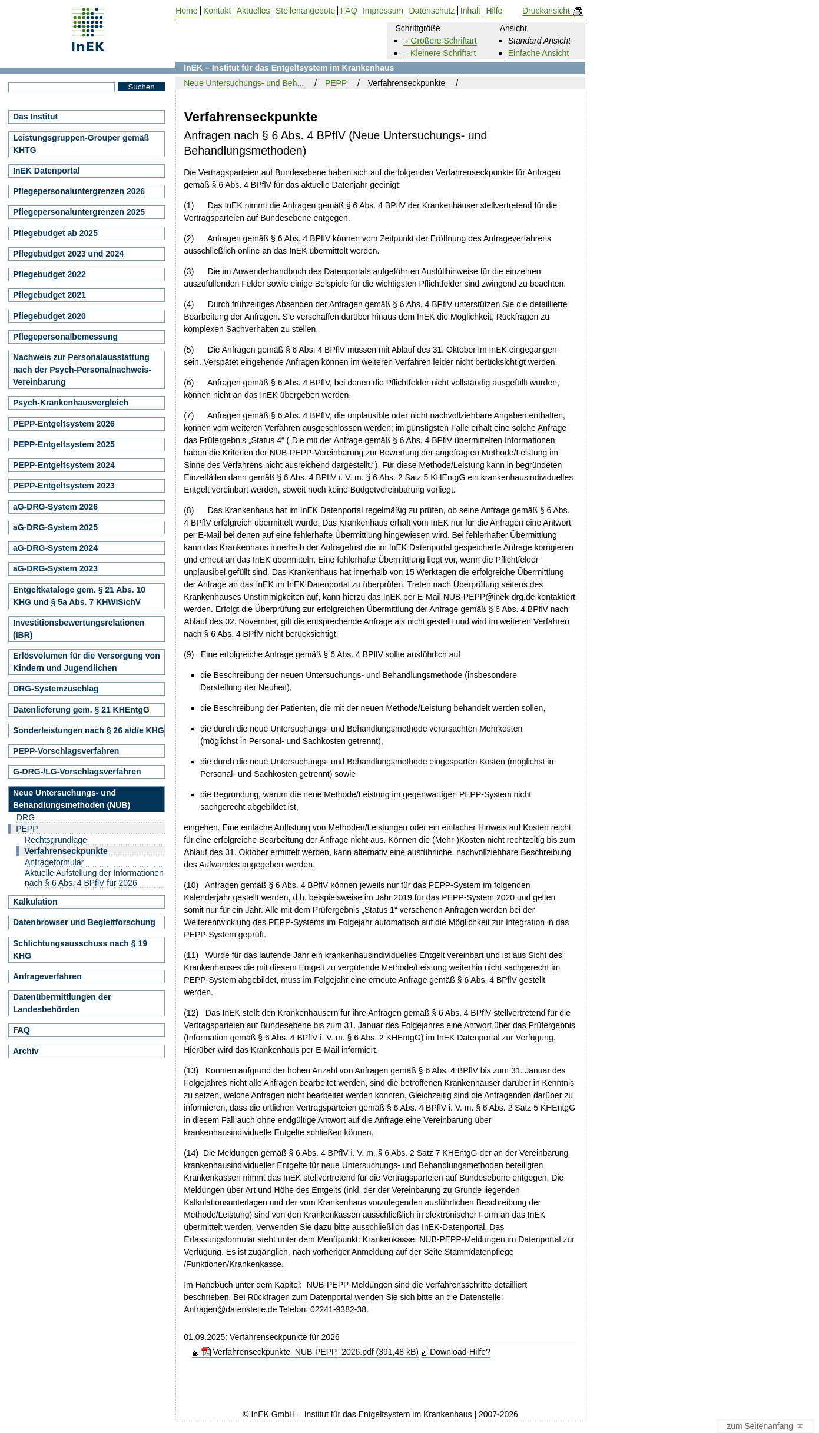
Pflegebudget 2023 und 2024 (68, 253)
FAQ (21, 1030)
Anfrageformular (54, 862)
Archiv (26, 1051)
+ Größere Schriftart (439, 40)
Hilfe (494, 10)
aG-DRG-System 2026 (55, 506)
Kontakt (217, 10)
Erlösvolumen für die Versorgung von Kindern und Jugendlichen (86, 662)
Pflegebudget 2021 (49, 295)
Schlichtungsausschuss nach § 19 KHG (80, 949)
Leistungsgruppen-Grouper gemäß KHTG (81, 144)
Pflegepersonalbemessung (65, 336)
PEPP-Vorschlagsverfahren (66, 751)
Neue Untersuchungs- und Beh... (244, 83)
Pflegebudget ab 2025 (55, 233)
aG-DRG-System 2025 (55, 527)
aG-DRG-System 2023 (55, 568)
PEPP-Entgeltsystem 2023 (64, 485)
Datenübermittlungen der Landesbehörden (62, 1003)
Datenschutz (432, 10)
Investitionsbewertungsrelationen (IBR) (78, 629)
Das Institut (35, 116)
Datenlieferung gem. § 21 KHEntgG (81, 709)
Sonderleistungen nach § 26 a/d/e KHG (88, 730)
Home (186, 10)
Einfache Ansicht (538, 53)
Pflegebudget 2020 (49, 316)
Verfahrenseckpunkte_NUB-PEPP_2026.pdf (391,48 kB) (310, 1351)
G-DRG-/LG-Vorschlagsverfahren (77, 771)
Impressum (383, 10)
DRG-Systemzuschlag (55, 688)
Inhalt (470, 10)
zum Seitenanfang (765, 1426)
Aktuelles (253, 10)
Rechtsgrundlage (56, 839)
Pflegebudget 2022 (49, 274)
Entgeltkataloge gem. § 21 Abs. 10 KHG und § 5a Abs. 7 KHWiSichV (79, 596)
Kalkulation (35, 901)
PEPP (336, 83)
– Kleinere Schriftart (439, 53)
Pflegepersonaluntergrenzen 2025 (79, 212)
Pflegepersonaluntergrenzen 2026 (79, 191)
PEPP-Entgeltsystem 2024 (64, 465)
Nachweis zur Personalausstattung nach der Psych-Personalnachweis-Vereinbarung (82, 370)
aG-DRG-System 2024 (55, 548)
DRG (25, 817)
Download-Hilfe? (460, 1351)
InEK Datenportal (46, 170)
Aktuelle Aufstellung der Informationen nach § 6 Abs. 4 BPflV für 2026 (94, 877)
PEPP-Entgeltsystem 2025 (64, 444)
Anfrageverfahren (47, 976)
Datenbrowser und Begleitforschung (84, 922)
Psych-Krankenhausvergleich (70, 402)
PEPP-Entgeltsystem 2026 (64, 423)
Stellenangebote (305, 10)
